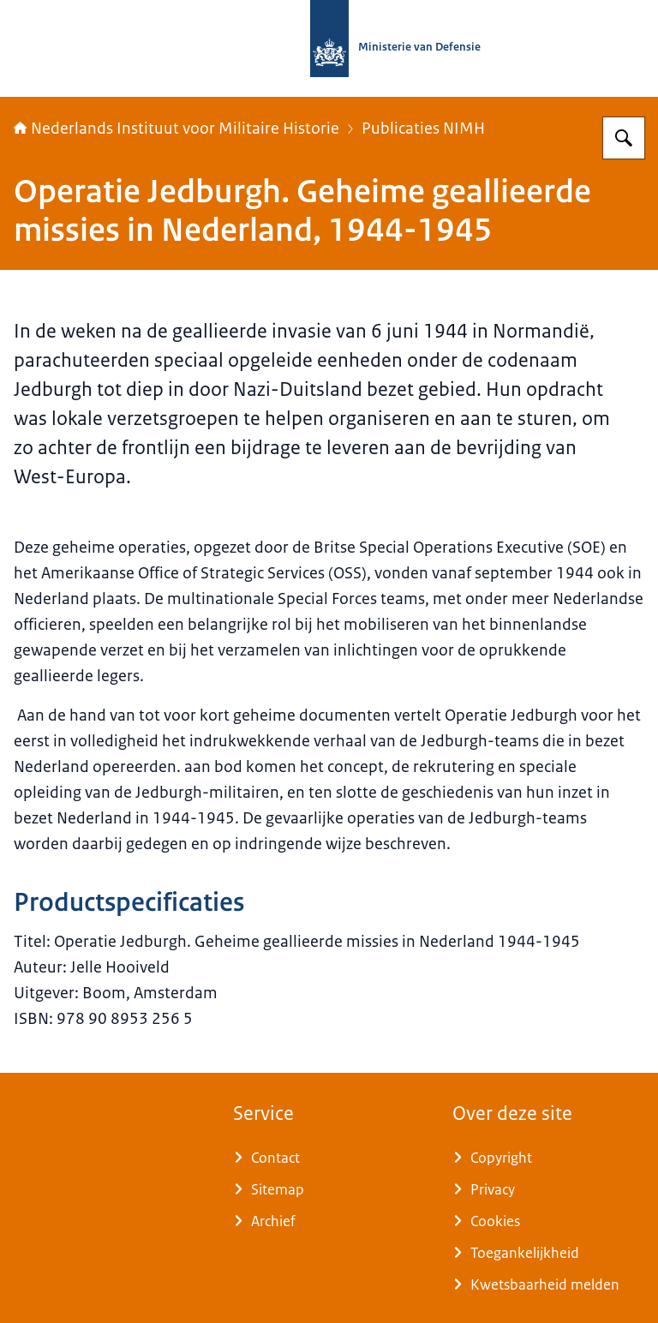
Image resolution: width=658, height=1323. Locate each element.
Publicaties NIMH (423, 128)
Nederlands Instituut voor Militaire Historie (176, 128)
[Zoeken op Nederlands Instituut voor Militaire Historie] (623, 138)
